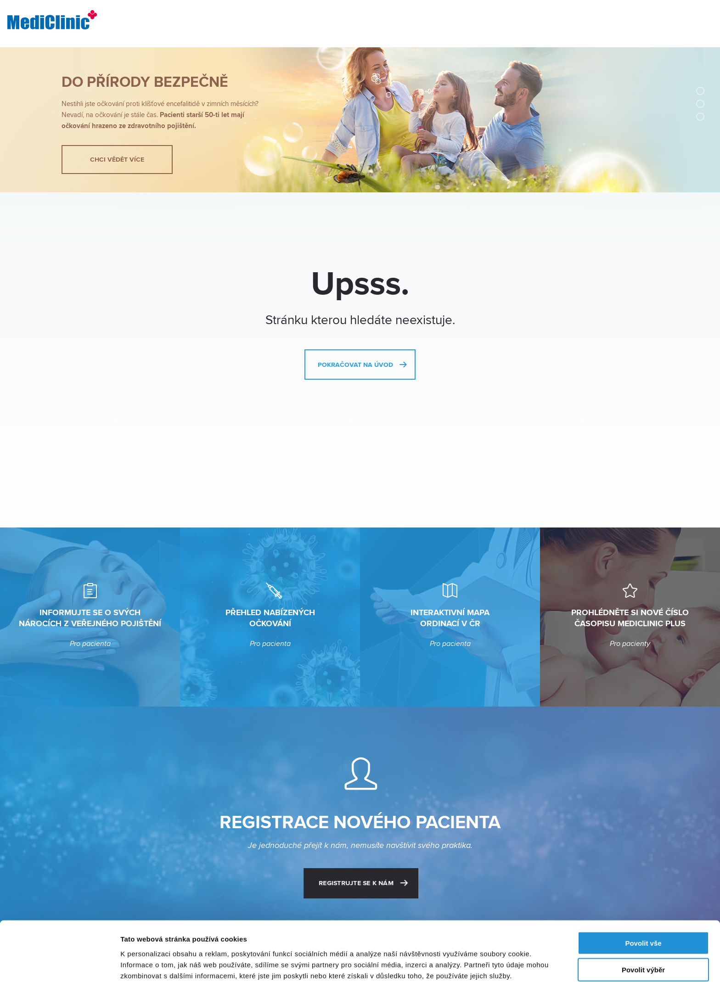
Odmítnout (643, 955)
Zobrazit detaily (485, 964)
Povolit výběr (643, 928)
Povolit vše (643, 901)
